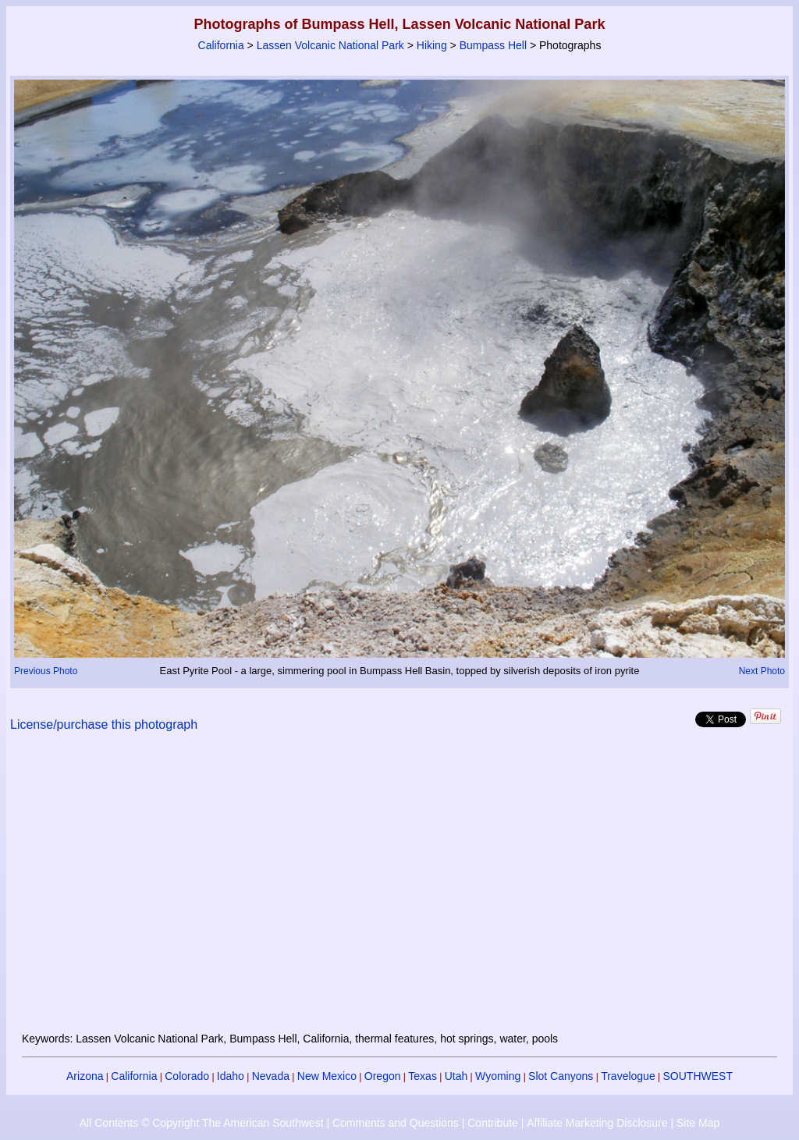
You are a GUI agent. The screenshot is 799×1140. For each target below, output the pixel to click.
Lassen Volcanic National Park (330, 45)
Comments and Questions (395, 1123)
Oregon (382, 1076)
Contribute (492, 1123)
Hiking (432, 45)
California (221, 45)
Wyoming (497, 1076)
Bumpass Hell (493, 45)
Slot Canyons (560, 1076)
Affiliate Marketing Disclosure (597, 1123)
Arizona (84, 1076)
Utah (456, 1076)
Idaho (230, 1076)
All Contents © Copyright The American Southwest (202, 1123)
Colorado (187, 1076)
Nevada (270, 1076)
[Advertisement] (399, 891)
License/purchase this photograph (103, 724)
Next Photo (762, 671)
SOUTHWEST (698, 1076)
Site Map (697, 1123)
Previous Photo (45, 671)
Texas (422, 1076)
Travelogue (628, 1076)
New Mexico (327, 1076)
